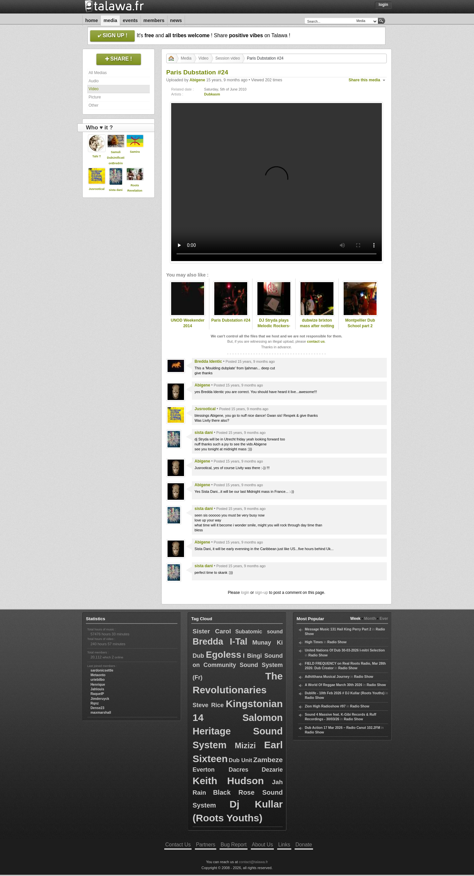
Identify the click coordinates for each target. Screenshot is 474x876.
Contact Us (178, 844)
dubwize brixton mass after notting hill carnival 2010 (317, 326)
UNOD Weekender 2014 (187, 323)
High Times (314, 642)
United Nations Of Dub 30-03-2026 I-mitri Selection (345, 650)
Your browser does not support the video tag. (276, 182)
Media (110, 20)
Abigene (197, 80)
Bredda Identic (208, 361)
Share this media (364, 80)
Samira (135, 151)
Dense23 (97, 708)
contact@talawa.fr (253, 862)
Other (93, 105)
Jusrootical (96, 189)
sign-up (261, 592)
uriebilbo (98, 679)
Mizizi (245, 745)
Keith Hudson (228, 780)
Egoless (223, 655)
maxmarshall (101, 712)
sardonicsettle (102, 670)
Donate (304, 844)
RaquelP (97, 694)
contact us (316, 341)
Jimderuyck (100, 699)
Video (93, 89)
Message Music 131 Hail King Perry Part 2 (338, 629)
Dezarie (272, 769)
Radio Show (336, 642)
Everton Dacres (221, 769)
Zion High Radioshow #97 (325, 706)
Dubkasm (212, 94)
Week (355, 618)
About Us (262, 844)
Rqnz (95, 703)
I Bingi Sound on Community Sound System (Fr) (238, 666)
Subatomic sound (259, 631)
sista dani (116, 190)
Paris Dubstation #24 (230, 320)
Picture (95, 97)
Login (383, 4)
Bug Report (234, 844)
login (245, 592)
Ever (384, 618)
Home (91, 20)
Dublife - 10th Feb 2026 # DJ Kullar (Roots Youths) (344, 693)
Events (130, 20)
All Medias (98, 72)
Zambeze (268, 759)
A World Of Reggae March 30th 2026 (333, 685)
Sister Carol (212, 631)
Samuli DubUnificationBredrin (115, 157)
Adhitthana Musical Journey (327, 676)
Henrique (98, 684)
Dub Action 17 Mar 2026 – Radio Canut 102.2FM (342, 728)
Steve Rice (208, 705)
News (176, 20)
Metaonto (98, 675)
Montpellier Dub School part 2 (360, 323)
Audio (94, 81)
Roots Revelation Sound (135, 191)
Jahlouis (97, 689)
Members (154, 20)
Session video (227, 58)
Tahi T (96, 156)
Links (284, 844)
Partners (205, 844)
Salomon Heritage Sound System (238, 731)
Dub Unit (240, 760)
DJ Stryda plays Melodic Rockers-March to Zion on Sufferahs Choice (273, 328)
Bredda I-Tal (220, 642)
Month (370, 618)
